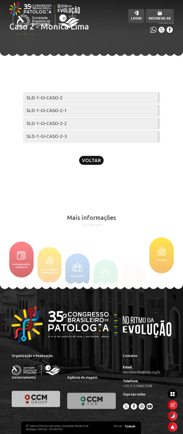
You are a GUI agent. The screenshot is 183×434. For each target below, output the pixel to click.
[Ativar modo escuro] (172, 416)
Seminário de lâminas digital (45, 85)
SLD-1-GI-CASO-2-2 (46, 124)
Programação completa (21, 270)
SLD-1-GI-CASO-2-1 (46, 110)
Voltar (91, 162)
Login (136, 15)
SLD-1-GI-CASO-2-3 (46, 137)
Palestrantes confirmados (49, 276)
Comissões (77, 279)
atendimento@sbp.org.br (141, 372)
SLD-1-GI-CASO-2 (44, 97)
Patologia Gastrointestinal (91, 85)
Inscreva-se (160, 15)
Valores (162, 263)
